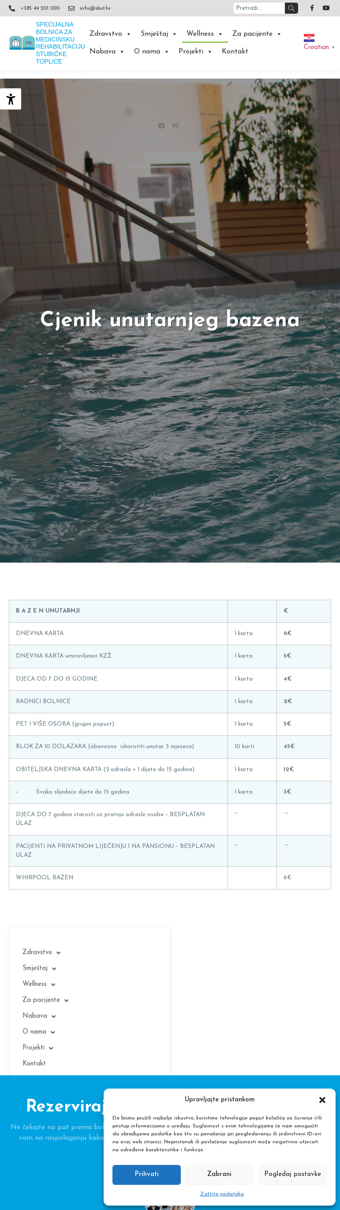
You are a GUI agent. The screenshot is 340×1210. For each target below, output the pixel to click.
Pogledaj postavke (292, 1174)
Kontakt (235, 51)
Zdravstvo (111, 34)
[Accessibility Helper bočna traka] (10, 99)
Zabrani (219, 1174)
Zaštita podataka (222, 1194)
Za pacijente (257, 34)
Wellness (205, 34)
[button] (322, 1100)
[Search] (291, 8)
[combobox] (259, 8)
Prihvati (147, 1174)
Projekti (196, 51)
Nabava (107, 51)
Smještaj (159, 34)
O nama (152, 51)
